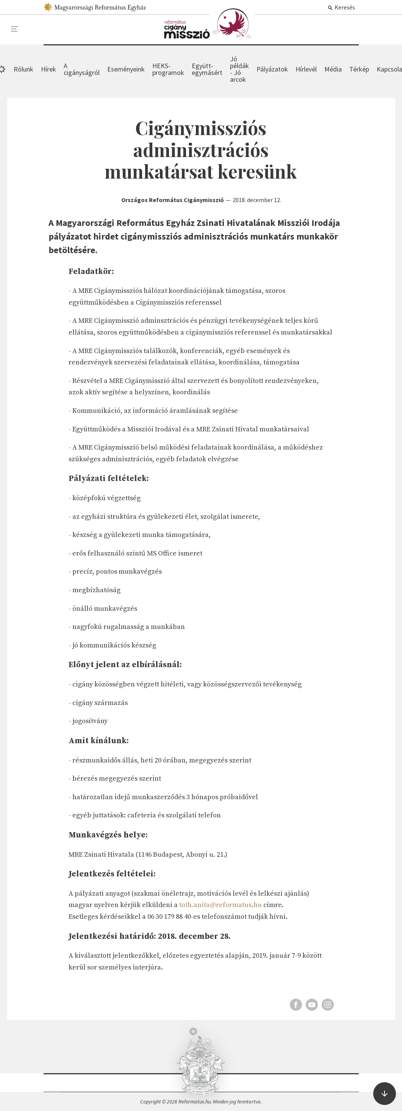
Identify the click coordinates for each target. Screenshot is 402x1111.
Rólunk (23, 69)
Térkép (359, 69)
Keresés (341, 7)
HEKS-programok (168, 69)
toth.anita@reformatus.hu (220, 905)
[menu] (14, 29)
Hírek (209, 23)
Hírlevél (306, 69)
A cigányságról (82, 69)
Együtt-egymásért (207, 69)
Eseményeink (126, 69)
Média (333, 69)
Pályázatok (272, 69)
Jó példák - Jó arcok (239, 69)
